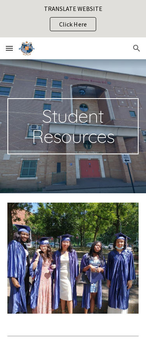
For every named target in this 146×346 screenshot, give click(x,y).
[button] (9, 48)
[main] (73, 126)
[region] (73, 18)
